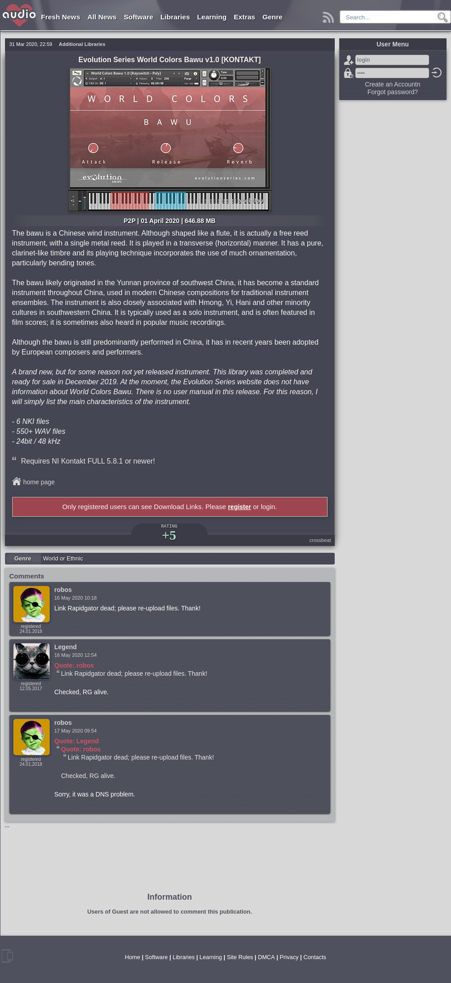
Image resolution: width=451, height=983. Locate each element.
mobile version (7, 956)
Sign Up (349, 60)
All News (102, 17)
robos (63, 589)
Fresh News (60, 17)
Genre (272, 17)
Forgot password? (349, 73)
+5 (169, 535)
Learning (212, 17)
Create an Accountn (392, 84)
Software (138, 17)
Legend (66, 647)
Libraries (175, 17)
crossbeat (320, 540)
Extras (244, 17)
